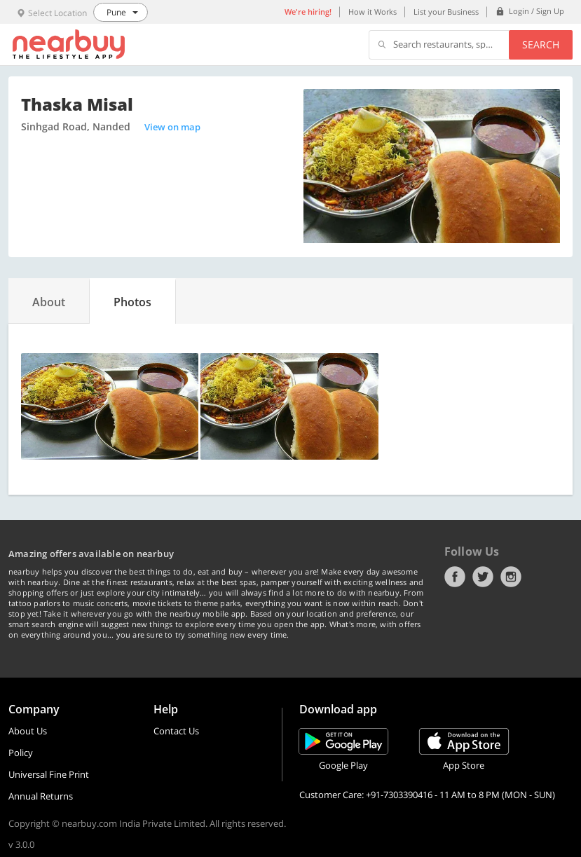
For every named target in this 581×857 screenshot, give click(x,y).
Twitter (482, 576)
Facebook (454, 576)
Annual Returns (40, 796)
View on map (172, 127)
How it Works (372, 11)
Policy (20, 752)
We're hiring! (308, 11)
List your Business (446, 11)
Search (540, 44)
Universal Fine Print (48, 774)
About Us (27, 731)
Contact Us (176, 731)
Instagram (510, 576)
